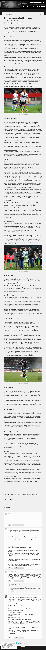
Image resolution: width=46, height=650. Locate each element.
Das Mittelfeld (10, 499)
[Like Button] (9, 525)
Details (9, 647)
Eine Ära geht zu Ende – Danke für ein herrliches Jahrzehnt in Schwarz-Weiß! (23, 494)
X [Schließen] (16, 642)
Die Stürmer (10, 496)
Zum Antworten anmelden (18, 525)
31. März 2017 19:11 (16, 595)
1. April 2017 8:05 (19, 584)
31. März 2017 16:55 (14, 528)
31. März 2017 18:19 (14, 571)
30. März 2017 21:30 (15, 513)
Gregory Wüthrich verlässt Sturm (14, 501)
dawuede (7, 22)
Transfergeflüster (10, 14)
